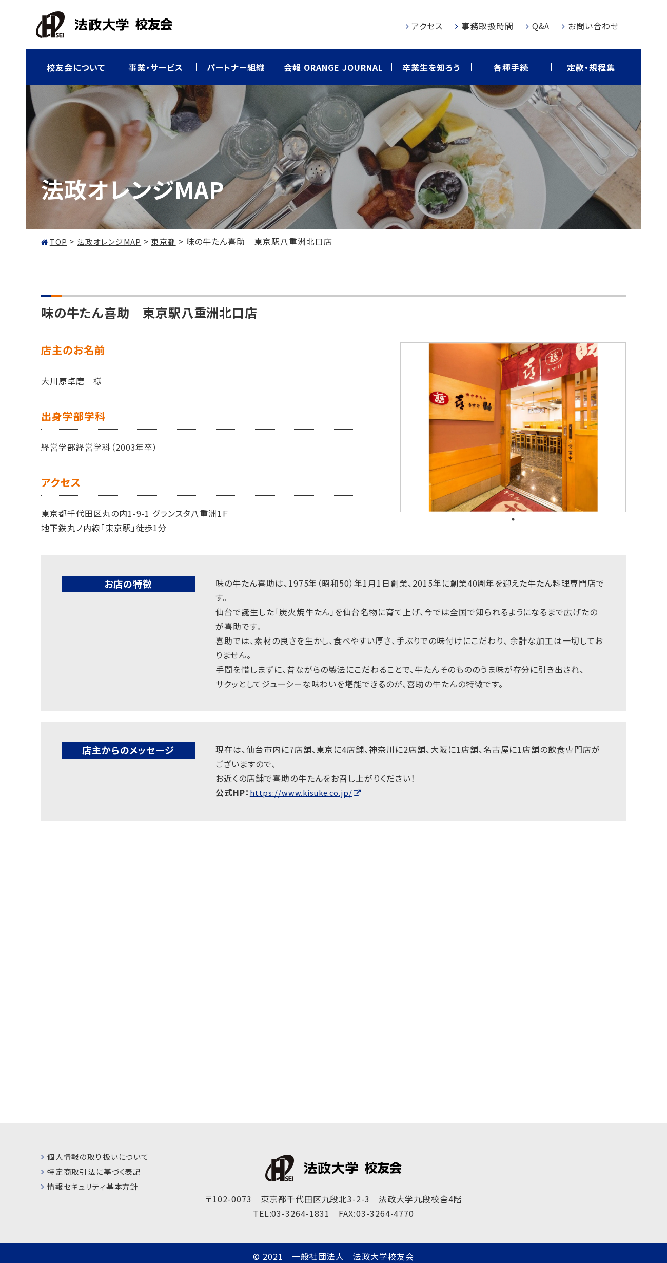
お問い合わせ (593, 26)
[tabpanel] (513, 427)
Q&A (541, 26)
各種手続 (511, 67)
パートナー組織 (236, 67)
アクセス (427, 26)
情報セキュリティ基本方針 (96, 1185)
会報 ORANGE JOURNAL (333, 67)
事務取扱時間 (487, 26)
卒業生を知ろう (431, 67)
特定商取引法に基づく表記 (97, 1170)
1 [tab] (513, 519)
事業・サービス (155, 67)
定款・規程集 (591, 67)
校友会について (76, 67)
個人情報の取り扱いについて (101, 1156)
